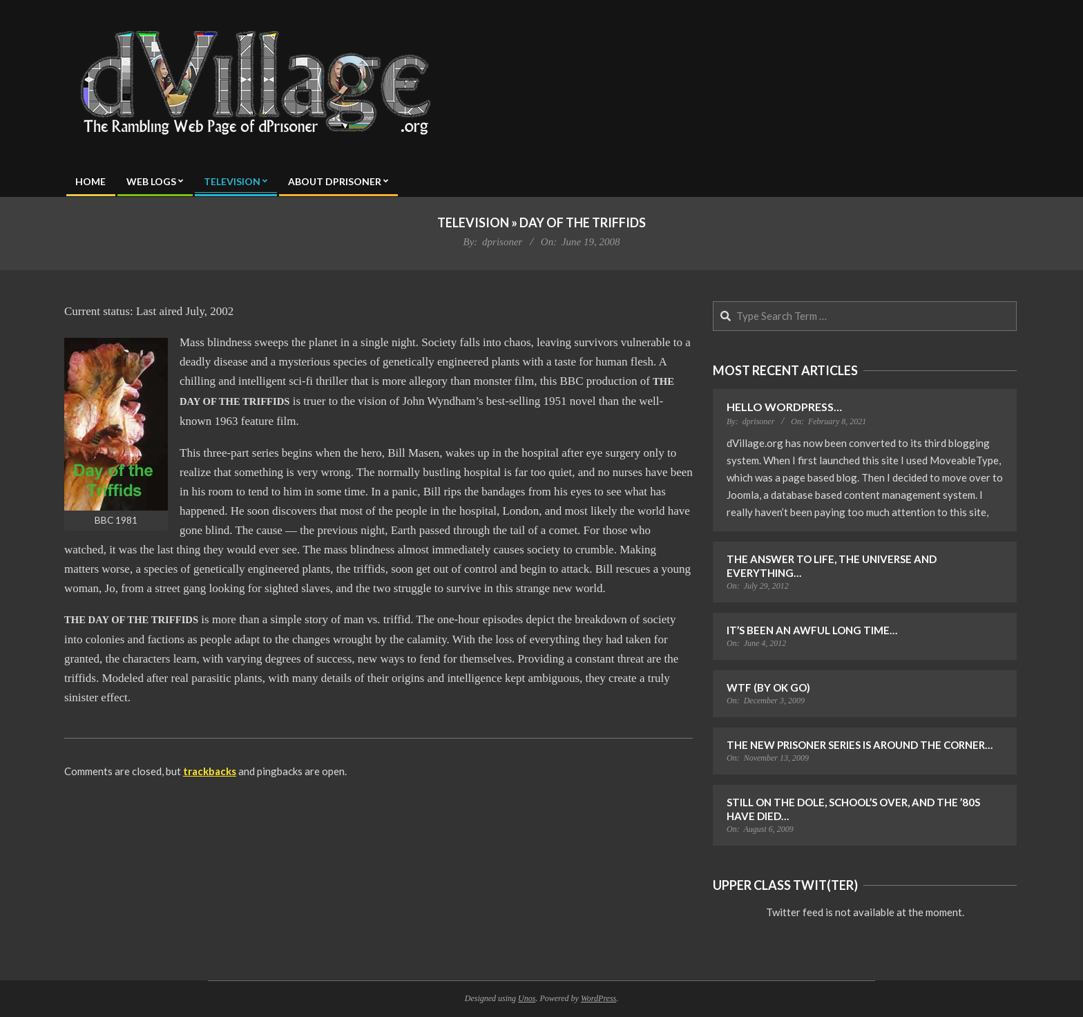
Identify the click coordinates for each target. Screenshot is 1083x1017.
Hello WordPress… (784, 406)
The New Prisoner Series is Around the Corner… (860, 745)
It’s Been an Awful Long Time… (812, 630)
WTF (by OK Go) (768, 687)
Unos (526, 998)
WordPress (598, 998)
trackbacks (209, 771)
